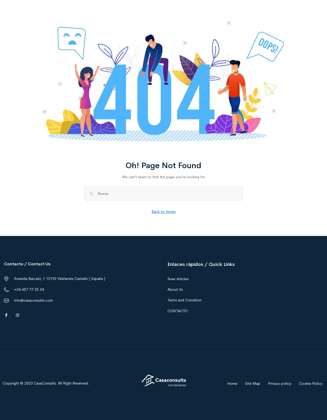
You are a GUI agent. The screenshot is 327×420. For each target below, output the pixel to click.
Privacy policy (279, 383)
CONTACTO (177, 311)
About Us (175, 289)
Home (232, 383)
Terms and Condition (184, 300)
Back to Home (164, 211)
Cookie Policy (310, 383)
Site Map (252, 383)
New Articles (178, 278)
